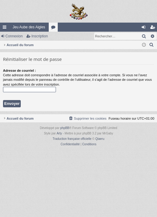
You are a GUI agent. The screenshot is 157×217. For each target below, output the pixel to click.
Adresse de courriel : (19, 70)
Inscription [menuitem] (154, 28)
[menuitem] (151, 45)
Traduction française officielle (72, 138)
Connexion (14, 36)
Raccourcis (5, 28)
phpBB (64, 128)
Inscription (39, 36)
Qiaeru (99, 138)
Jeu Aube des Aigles (29, 27)
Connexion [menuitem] (145, 28)
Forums (54, 28)
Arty (59, 133)
